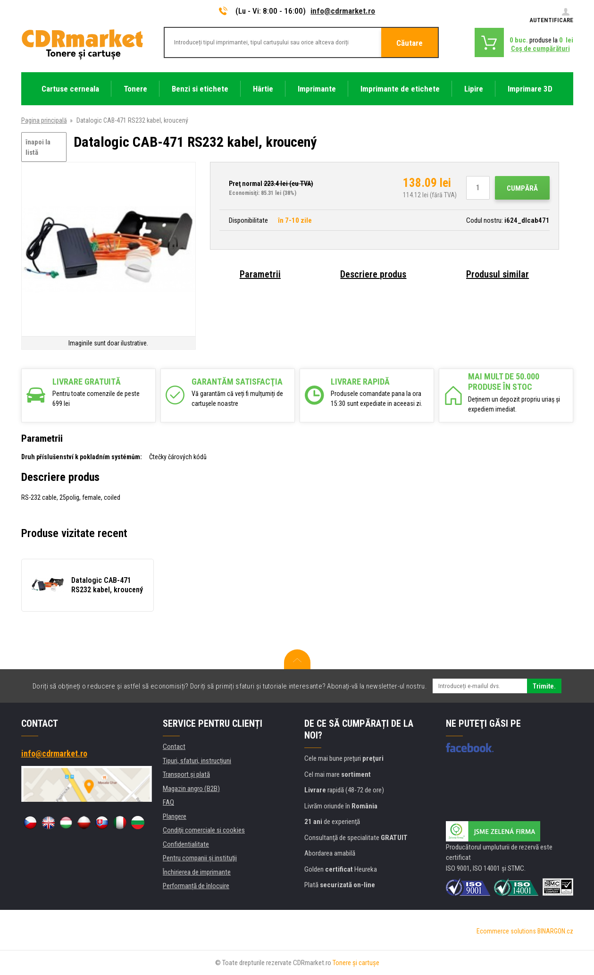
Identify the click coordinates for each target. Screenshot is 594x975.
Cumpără (522, 188)
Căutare (409, 43)
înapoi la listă (37, 147)
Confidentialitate (186, 844)
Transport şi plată (186, 774)
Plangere (174, 816)
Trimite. (544, 686)
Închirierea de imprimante (197, 872)
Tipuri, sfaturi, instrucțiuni (197, 760)
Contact (174, 746)
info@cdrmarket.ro (342, 11)
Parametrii (260, 274)
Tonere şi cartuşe (356, 962)
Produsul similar (497, 274)
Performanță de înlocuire (196, 886)
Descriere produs (373, 274)
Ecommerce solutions (506, 931)
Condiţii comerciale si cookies (204, 830)
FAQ (168, 802)
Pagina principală (44, 120)
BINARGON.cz (555, 931)
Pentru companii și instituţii (200, 858)
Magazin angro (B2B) (191, 788)
